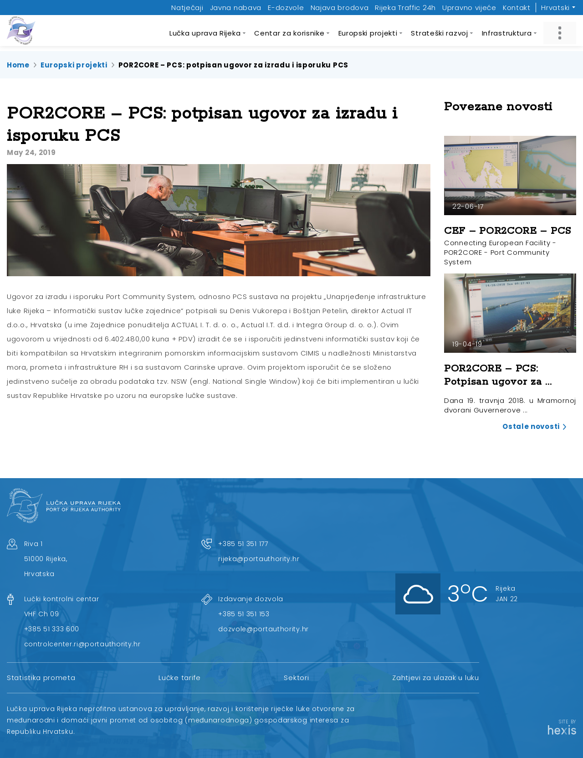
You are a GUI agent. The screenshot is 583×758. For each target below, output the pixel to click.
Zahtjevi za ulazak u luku (435, 677)
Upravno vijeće (469, 7)
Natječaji (187, 7)
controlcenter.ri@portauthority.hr (82, 644)
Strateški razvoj (439, 33)
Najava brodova (340, 7)
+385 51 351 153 (244, 614)
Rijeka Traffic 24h (405, 7)
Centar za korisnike (289, 33)
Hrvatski (555, 7)
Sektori (296, 677)
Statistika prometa (41, 677)
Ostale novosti (531, 426)
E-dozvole (286, 7)
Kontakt (517, 7)
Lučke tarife (179, 677)
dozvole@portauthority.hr (263, 629)
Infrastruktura (507, 33)
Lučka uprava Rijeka (204, 33)
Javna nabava (235, 7)
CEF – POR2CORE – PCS (507, 231)
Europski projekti (368, 33)
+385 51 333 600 (52, 629)
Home (18, 65)
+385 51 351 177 (243, 543)
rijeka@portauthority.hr (258, 558)
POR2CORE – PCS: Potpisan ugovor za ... (498, 375)
